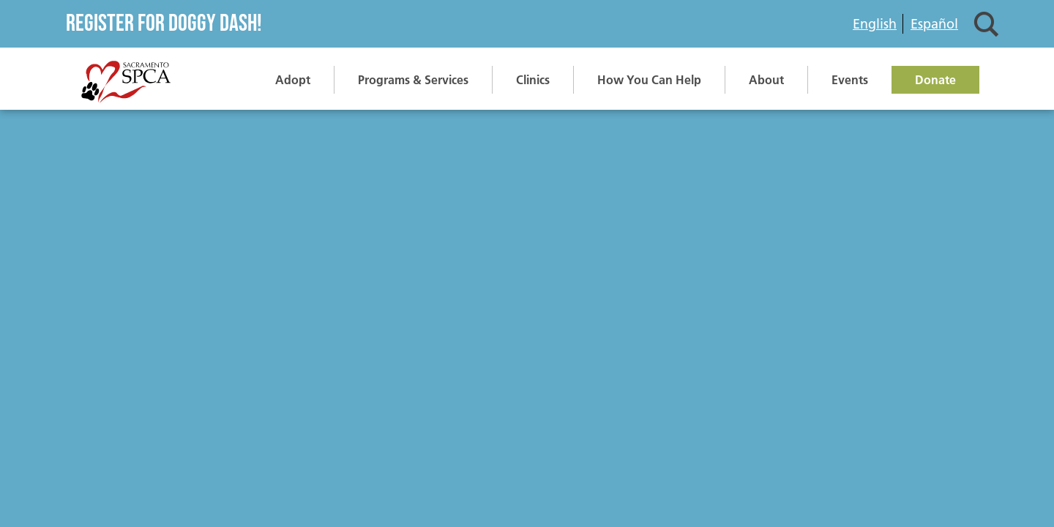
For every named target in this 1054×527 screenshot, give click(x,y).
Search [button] (986, 23)
